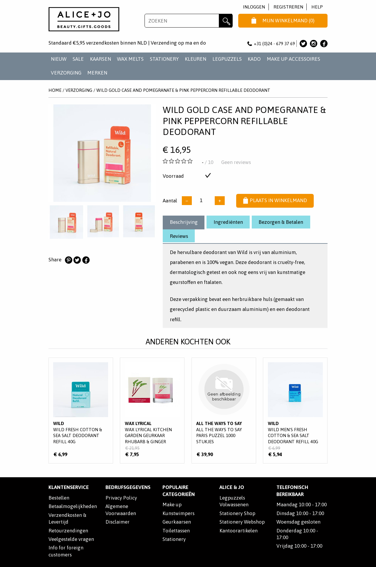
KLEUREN (195, 59)
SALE (78, 59)
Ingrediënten (228, 222)
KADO (254, 59)
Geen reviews (236, 162)
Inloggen (254, 6)
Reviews (179, 236)
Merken (97, 73)
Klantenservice (68, 487)
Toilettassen (176, 531)
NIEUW (59, 59)
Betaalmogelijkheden (72, 506)
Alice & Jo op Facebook (324, 43)
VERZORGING (66, 73)
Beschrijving (184, 222)
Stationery (174, 539)
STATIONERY (164, 59)
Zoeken (226, 21)
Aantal (170, 200)
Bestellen (58, 498)
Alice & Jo (231, 487)
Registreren (288, 6)
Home (54, 90)
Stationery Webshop (242, 522)
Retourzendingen (68, 531)
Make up (172, 504)
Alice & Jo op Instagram (313, 43)
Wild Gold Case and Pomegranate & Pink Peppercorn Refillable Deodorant (183, 90)
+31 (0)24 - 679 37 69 (271, 43)
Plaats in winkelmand (275, 200)
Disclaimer (117, 522)
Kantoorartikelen (238, 531)
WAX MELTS (130, 59)
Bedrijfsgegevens (127, 487)
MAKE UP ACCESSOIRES (293, 59)
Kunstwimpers (178, 513)
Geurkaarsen (176, 522)
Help (317, 6)
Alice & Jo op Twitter (303, 43)
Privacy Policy (121, 498)
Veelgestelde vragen (71, 539)
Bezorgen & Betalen (280, 222)
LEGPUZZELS (227, 59)
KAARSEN (100, 59)
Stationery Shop (237, 513)
